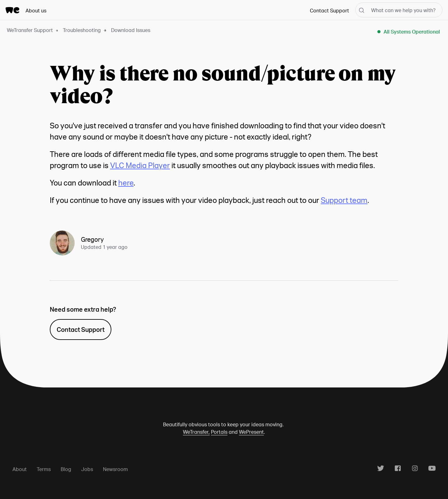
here (125, 182)
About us (36, 10)
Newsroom (115, 469)
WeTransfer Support (30, 30)
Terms (44, 469)
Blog (66, 469)
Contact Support (329, 10)
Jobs (87, 469)
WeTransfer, (196, 431)
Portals (219, 431)
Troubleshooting (82, 30)
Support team (344, 200)
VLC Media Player (140, 165)
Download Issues (130, 30)
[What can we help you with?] (398, 9)
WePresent (251, 431)
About (19, 469)
